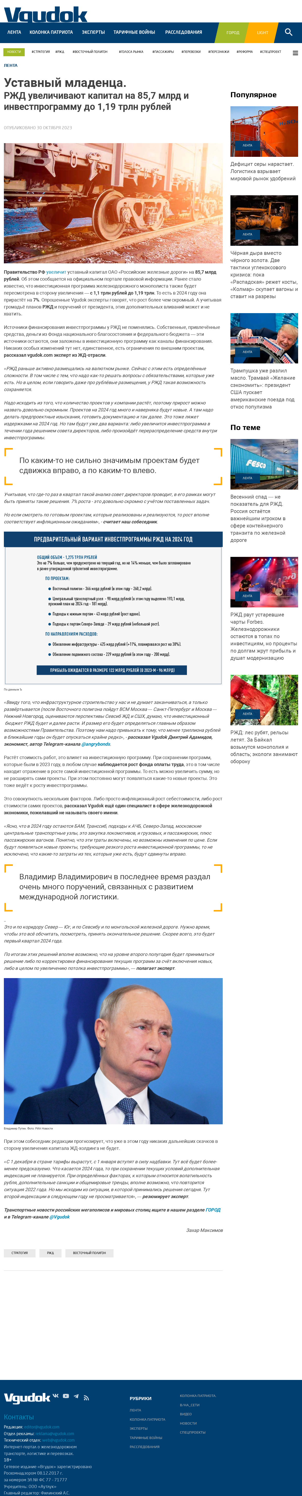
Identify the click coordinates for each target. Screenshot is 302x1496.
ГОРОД (212, 1214)
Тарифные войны (134, 37)
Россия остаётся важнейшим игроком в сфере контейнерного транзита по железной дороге (258, 523)
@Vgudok (59, 1221)
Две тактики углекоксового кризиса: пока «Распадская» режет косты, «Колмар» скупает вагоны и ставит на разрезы (264, 279)
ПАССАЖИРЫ (164, 57)
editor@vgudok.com (41, 1427)
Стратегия (42, 57)
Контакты (19, 1417)
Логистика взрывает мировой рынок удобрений (263, 176)
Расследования (183, 37)
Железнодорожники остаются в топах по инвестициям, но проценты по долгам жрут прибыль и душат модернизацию (263, 641)
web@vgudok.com (58, 1440)
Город (233, 37)
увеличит (56, 277)
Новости (14, 57)
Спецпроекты (192, 1432)
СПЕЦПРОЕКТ (271, 57)
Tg (76, 1399)
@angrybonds (95, 749)
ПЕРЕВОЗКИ (192, 57)
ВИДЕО (186, 1414)
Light (262, 37)
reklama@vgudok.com (55, 1434)
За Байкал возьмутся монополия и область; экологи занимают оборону (264, 751)
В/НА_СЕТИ (190, 1405)
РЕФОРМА (246, 57)
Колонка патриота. (198, 1396)
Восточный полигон (91, 57)
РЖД (60, 57)
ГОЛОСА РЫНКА (132, 57)
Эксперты (93, 37)
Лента (14, 37)
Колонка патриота (51, 37)
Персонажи (219, 57)
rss (86, 1399)
